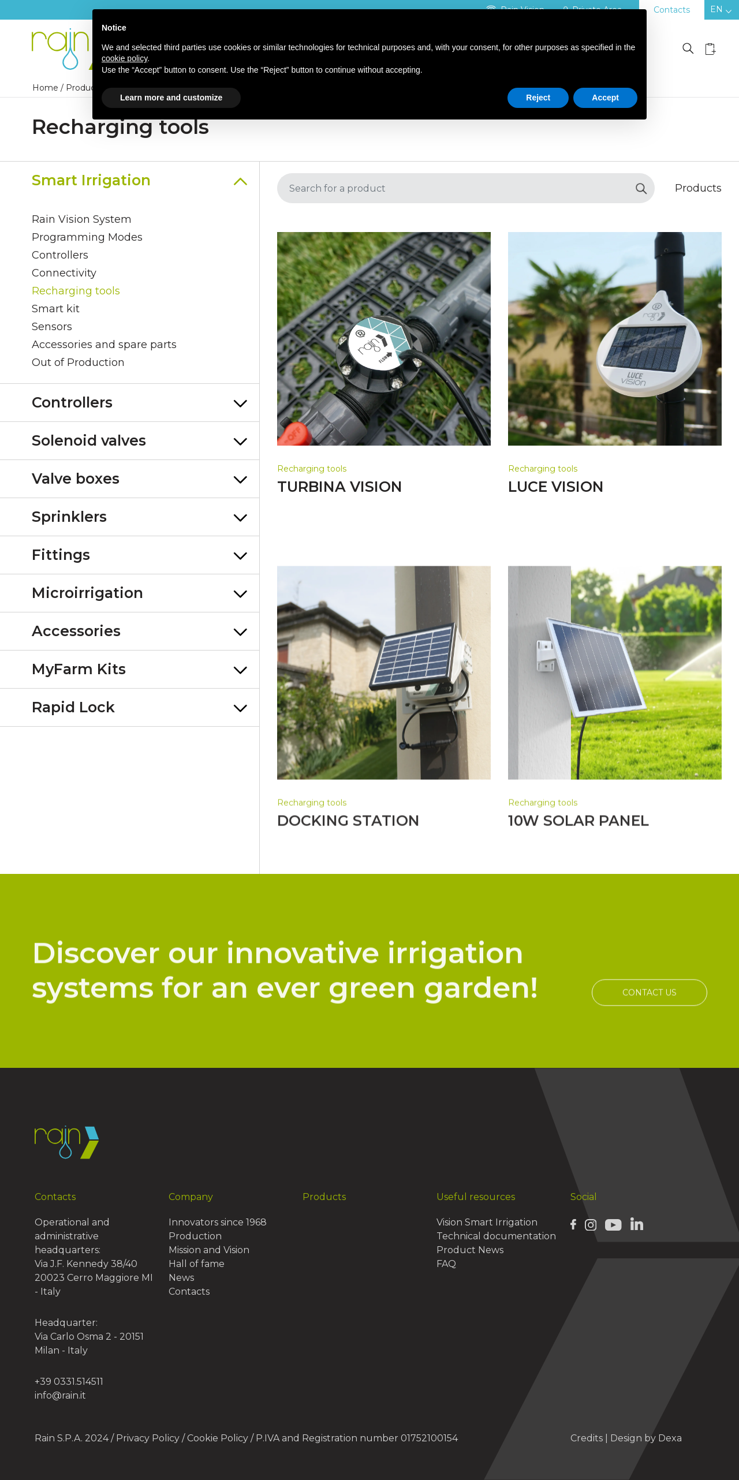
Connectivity (64, 273)
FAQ (446, 1263)
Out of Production (78, 362)
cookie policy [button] (124, 58)
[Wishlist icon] (711, 49)
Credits (586, 1438)
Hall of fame (197, 1263)
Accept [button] (605, 97)
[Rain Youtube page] (613, 1224)
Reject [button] (538, 97)
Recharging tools (76, 291)
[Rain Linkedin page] (636, 1224)
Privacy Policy (148, 1438)
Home (45, 88)
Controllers (60, 255)
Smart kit (56, 308)
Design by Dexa (646, 1438)
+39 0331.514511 (69, 1381)
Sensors (52, 326)
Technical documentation (496, 1236)
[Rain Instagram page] (590, 1224)
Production (195, 1236)
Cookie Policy (217, 1438)
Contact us (649, 1035)
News (181, 1277)
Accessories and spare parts (104, 344)
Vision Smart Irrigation (487, 1222)
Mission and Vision (209, 1249)
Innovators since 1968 (218, 1222)
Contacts (672, 10)
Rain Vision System (82, 219)
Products (324, 1196)
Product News (469, 1249)
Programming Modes (87, 237)
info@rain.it (60, 1395)
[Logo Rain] (75, 49)
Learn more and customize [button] (171, 97)
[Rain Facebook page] (573, 1224)
